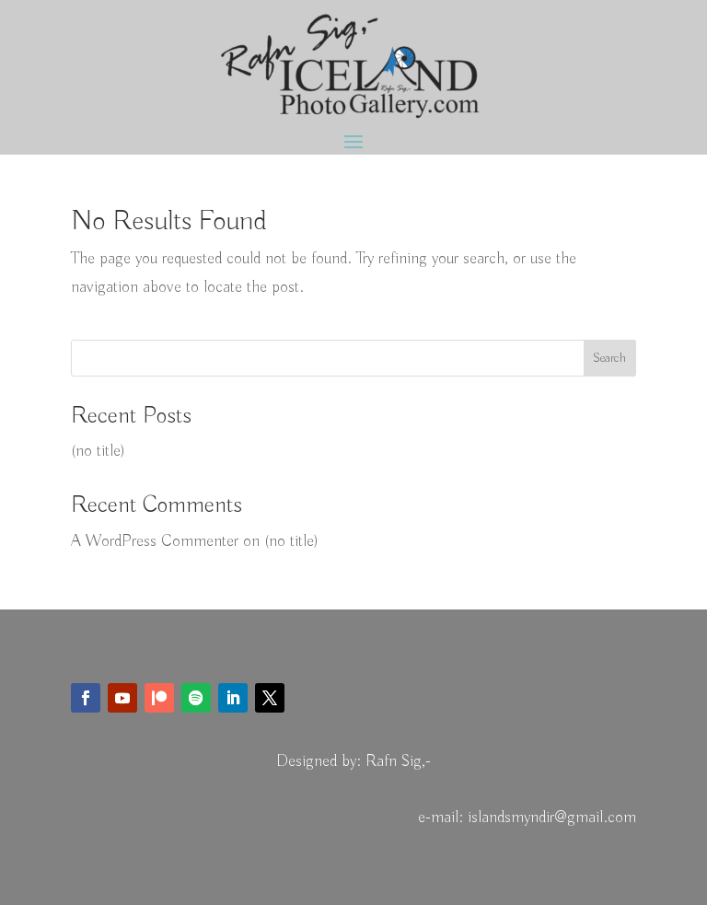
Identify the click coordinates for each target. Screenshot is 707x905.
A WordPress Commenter (154, 541)
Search (609, 358)
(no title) (98, 451)
